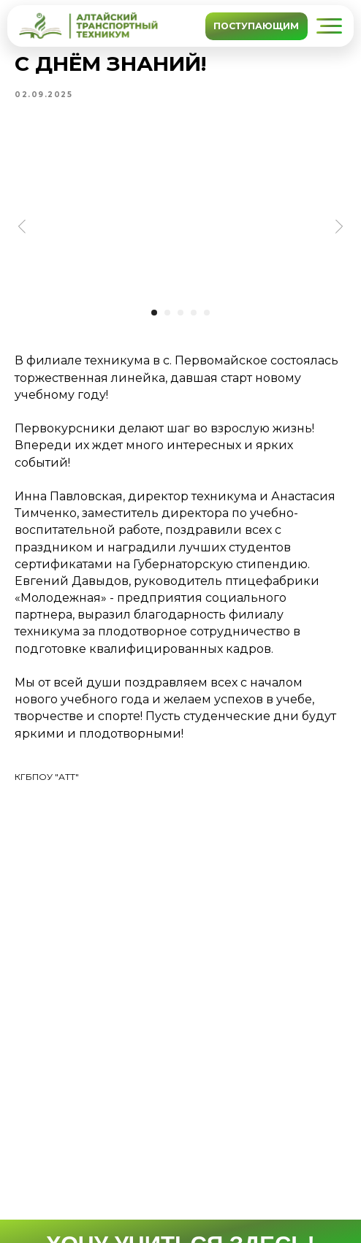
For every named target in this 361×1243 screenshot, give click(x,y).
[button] (328, 25)
